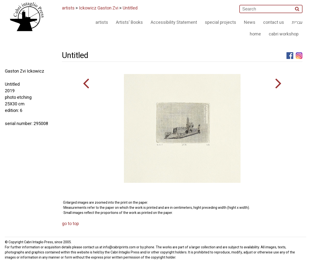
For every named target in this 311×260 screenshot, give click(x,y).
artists (68, 8)
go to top (70, 223)
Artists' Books (129, 22)
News (249, 22)
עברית (297, 22)
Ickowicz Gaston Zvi (98, 8)
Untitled (130, 8)
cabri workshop (284, 34)
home (255, 34)
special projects (220, 22)
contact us (273, 22)
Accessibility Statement (174, 22)
